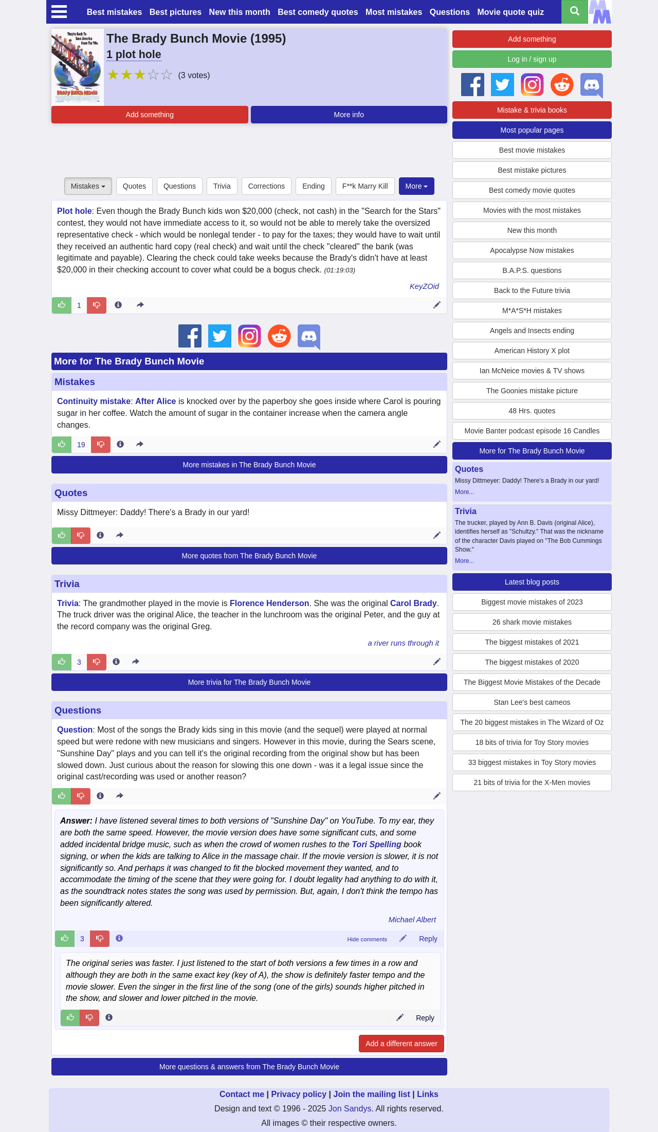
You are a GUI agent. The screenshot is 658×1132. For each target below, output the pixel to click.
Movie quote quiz (511, 12)
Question (75, 729)
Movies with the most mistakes (532, 210)
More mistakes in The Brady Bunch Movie (249, 465)
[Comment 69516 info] (119, 938)
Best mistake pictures (532, 170)
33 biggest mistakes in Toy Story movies (532, 762)
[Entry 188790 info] (100, 535)
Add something (150, 115)
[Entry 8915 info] (120, 444)
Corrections (266, 186)
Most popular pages (532, 130)
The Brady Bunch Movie (176, 38)
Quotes (134, 186)
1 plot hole (133, 54)
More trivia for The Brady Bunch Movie (249, 682)
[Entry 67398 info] (116, 662)
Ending (313, 186)
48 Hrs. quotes (531, 411)
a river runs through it (403, 643)
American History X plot (532, 350)
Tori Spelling (376, 844)
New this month (239, 12)
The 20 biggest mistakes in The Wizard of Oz (532, 722)
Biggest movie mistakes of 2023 (532, 602)
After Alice (155, 401)
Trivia (222, 186)
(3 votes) (194, 75)
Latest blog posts (532, 582)
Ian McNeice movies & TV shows (532, 371)
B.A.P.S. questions (532, 270)
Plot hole (74, 211)
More (417, 186)
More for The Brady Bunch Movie (129, 361)
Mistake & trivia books (532, 110)
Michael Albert (412, 920)
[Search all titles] (574, 12)
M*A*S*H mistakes (532, 310)
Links (427, 1094)
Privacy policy (298, 1094)
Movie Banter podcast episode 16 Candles (531, 431)
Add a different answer (401, 1043)
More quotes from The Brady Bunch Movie (249, 556)
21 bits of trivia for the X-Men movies (531, 782)
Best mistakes (114, 12)
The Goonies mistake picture (532, 391)
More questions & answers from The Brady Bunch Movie (249, 1067)
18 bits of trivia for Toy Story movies (532, 742)
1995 (268, 38)
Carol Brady (413, 603)
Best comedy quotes (318, 12)
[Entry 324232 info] (118, 305)
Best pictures (176, 12)
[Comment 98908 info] (109, 1018)
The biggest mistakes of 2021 (532, 642)
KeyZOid (424, 286)
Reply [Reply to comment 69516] (428, 939)
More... (464, 492)
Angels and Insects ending (532, 330)
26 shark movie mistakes (532, 622)
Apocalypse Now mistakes (532, 250)
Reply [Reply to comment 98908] (425, 1018)
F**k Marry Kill (365, 186)
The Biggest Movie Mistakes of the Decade (532, 682)
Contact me (242, 1094)
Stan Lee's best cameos (532, 702)
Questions (450, 12)
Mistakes (88, 186)
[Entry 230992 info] (100, 796)
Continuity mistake (94, 401)
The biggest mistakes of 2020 (532, 662)
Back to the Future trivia (532, 290)
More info (349, 115)
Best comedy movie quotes (532, 190)
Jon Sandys (350, 1108)
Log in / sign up (532, 59)
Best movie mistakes (532, 150)
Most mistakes (393, 12)
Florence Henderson (269, 603)
